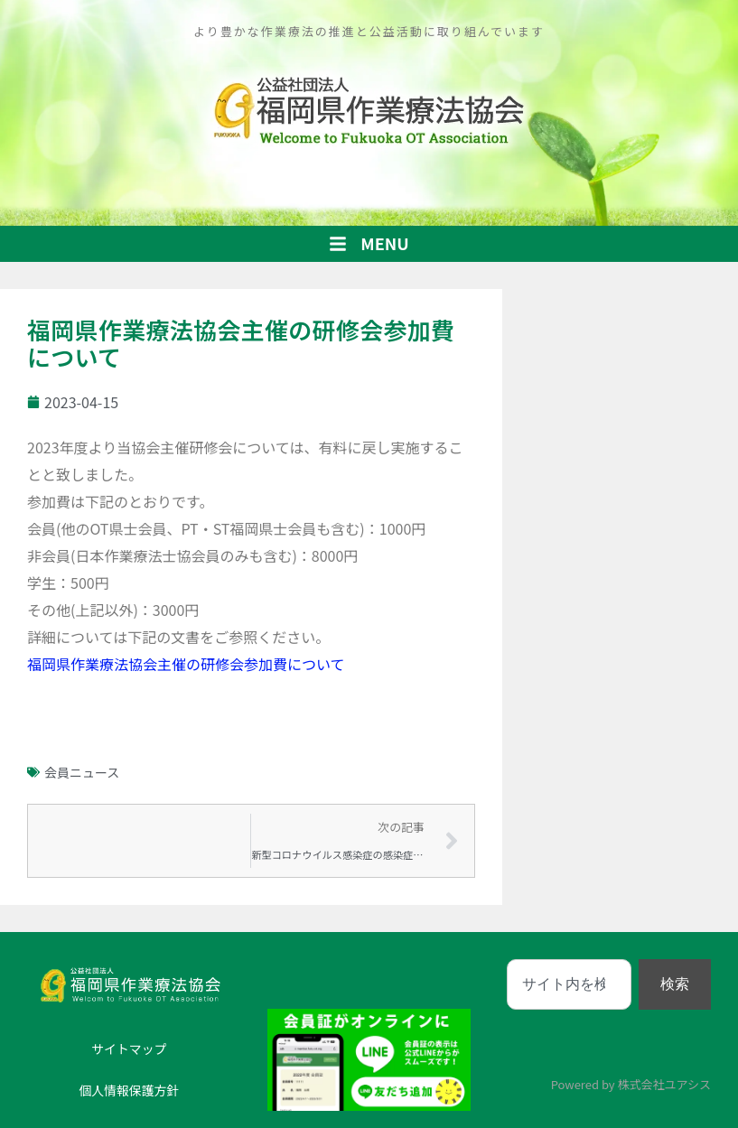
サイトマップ (129, 1048)
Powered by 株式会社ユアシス (631, 1084)
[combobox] (569, 984)
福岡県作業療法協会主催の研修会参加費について (186, 664)
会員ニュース (81, 772)
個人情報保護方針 (129, 1090)
